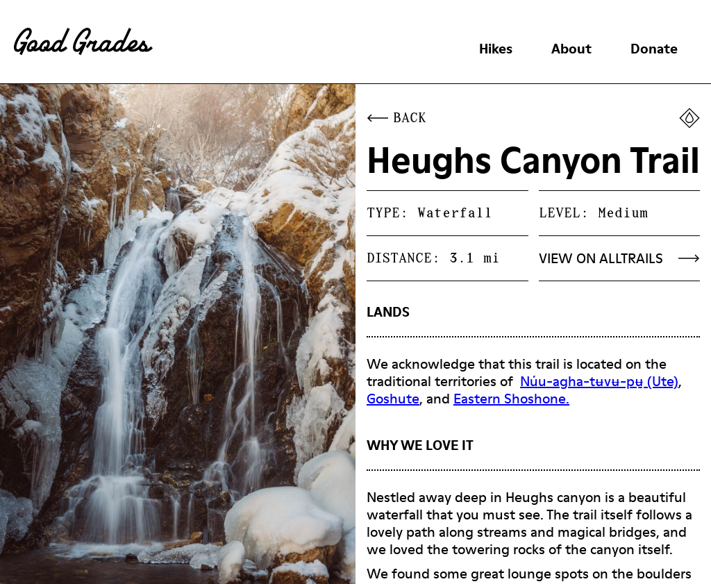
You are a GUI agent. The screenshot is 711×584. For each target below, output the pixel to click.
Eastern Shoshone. (511, 398)
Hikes (495, 48)
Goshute (393, 398)
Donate (654, 48)
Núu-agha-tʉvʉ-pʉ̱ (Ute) (599, 381)
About (571, 48)
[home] (83, 41)
